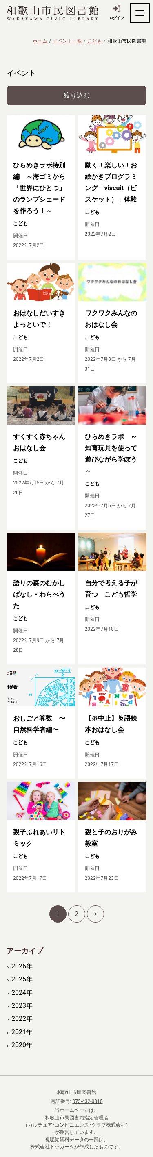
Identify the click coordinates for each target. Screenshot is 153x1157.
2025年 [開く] (22, 979)
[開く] (140, 13)
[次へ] (95, 914)
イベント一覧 (67, 41)
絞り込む (77, 95)
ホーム (40, 41)
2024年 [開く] (22, 992)
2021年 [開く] (22, 1032)
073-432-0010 (87, 1101)
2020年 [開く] (22, 1045)
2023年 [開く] (22, 1005)
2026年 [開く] (22, 966)
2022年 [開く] (22, 1018)
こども (94, 41)
